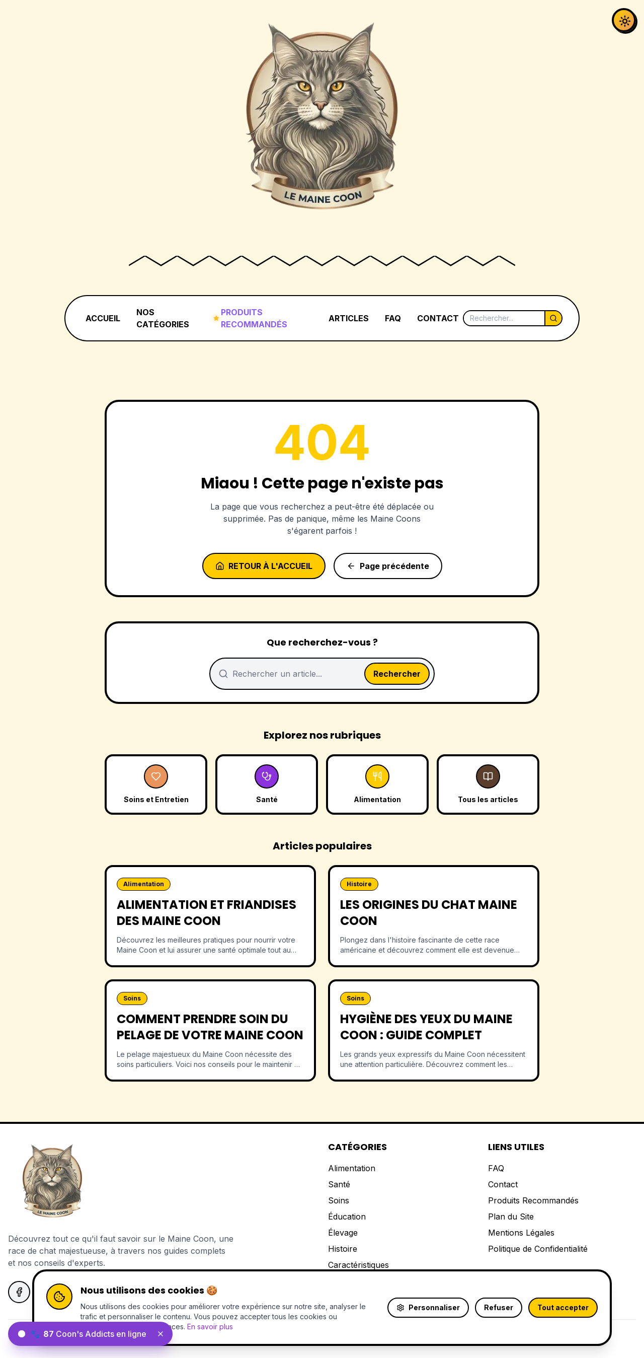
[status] (90, 1334)
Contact (503, 1184)
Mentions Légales (521, 1233)
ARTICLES (349, 318)
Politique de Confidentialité (538, 1249)
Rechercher (397, 674)
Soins (338, 1200)
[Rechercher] (504, 318)
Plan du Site (511, 1216)
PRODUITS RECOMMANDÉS (250, 318)
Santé (339, 1184)
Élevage (343, 1233)
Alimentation (351, 1168)
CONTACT (438, 318)
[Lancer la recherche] (552, 318)
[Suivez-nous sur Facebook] (19, 1292)
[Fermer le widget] (160, 1334)
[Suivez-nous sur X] (47, 1292)
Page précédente (388, 566)
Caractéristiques (358, 1265)
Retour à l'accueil (263, 566)
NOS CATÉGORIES (162, 318)
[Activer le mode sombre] (624, 20)
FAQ (393, 318)
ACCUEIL (103, 318)
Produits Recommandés (533, 1200)
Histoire (342, 1249)
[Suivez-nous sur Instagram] (75, 1292)
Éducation (347, 1216)
